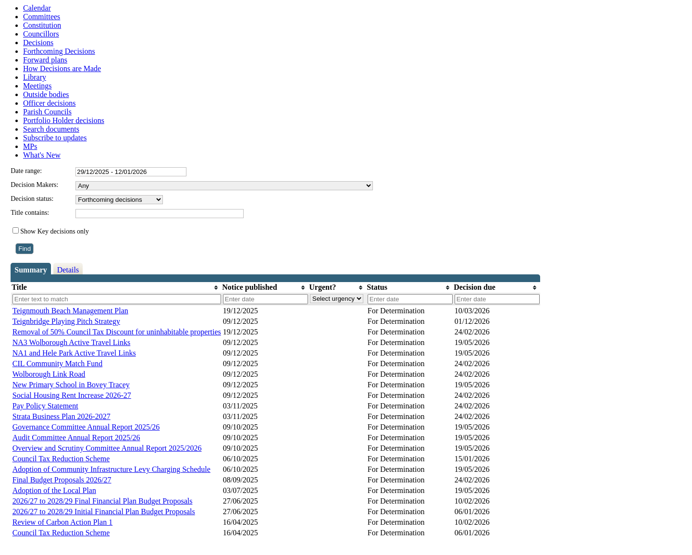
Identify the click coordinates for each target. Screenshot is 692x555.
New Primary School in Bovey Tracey (71, 385)
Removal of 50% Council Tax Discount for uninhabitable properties (116, 332)
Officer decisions (49, 103)
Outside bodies (46, 94)
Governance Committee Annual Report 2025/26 (86, 427)
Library (34, 77)
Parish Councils (47, 112)
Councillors (41, 34)
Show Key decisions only (54, 231)
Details (68, 270)
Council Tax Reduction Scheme (61, 459)
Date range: (26, 170)
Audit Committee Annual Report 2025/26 (76, 437)
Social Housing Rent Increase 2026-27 (71, 395)
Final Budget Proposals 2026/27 (61, 480)
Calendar (37, 8)
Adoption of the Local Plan (54, 490)
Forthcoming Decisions (59, 51)
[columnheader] (116, 288)
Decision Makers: (34, 184)
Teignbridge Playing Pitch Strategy (66, 321)
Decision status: (32, 198)
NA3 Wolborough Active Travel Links (71, 342)
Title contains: (30, 212)
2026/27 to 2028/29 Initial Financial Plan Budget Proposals (103, 511)
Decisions (38, 42)
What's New (42, 155)
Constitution (42, 25)
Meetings (37, 86)
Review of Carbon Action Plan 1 (62, 522)
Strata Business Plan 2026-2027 (61, 416)
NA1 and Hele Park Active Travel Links (74, 353)
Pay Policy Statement (45, 406)
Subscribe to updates (54, 138)
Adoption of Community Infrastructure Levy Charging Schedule (111, 469)
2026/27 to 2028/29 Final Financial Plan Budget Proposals (102, 501)
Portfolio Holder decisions (63, 120)
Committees (41, 16)
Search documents (51, 129)
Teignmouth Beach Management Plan (70, 311)
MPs (30, 146)
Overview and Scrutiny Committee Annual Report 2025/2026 (107, 448)
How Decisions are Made (62, 68)
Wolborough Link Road (49, 374)
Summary (30, 270)
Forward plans (45, 60)
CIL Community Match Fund (57, 363)
